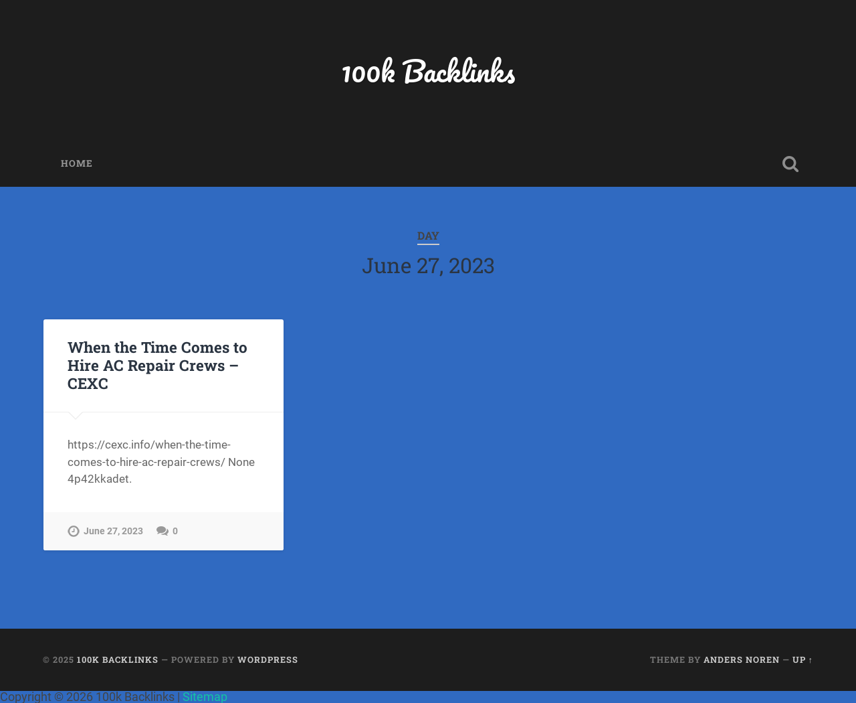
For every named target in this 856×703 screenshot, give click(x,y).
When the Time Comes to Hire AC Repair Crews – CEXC (157, 365)
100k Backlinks (428, 70)
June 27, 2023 (113, 531)
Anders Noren (742, 659)
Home (77, 163)
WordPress (267, 659)
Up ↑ (802, 659)
